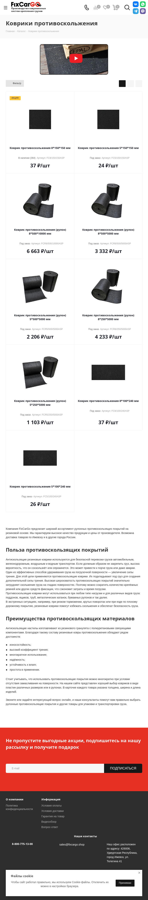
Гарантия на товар (53, 816)
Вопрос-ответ (49, 827)
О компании (14, 799)
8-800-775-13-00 (22, 844)
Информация (50, 799)
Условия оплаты (51, 805)
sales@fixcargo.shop (71, 844)
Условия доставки (52, 810)
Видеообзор (48, 821)
